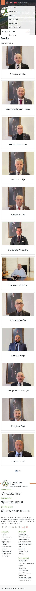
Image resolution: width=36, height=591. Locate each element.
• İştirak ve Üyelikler (6, 546)
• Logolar (3, 549)
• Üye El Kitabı (22, 568)
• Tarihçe (3, 534)
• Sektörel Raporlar (23, 539)
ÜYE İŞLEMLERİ (15, 27)
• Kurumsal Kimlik (6, 551)
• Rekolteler (21, 546)
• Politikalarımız (5, 539)
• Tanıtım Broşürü (6, 554)
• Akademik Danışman (24, 544)
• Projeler (20, 554)
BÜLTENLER (13, 19)
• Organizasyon (5, 542)
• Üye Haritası (22, 575)
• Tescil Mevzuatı (23, 570)
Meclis (5, 38)
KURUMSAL (13, 12)
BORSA (11, 16)
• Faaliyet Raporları (23, 534)
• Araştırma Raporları (24, 542)
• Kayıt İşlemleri (22, 561)
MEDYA (12, 31)
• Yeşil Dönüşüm (6, 556)
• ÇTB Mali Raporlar (24, 537)
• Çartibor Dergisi (23, 551)
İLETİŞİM (12, 35)
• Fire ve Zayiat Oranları (25, 580)
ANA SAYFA (13, 8)
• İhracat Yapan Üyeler (24, 578)
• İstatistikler (21, 549)
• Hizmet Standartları (24, 573)
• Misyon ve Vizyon (6, 537)
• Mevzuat (4, 544)
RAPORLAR (13, 23)
